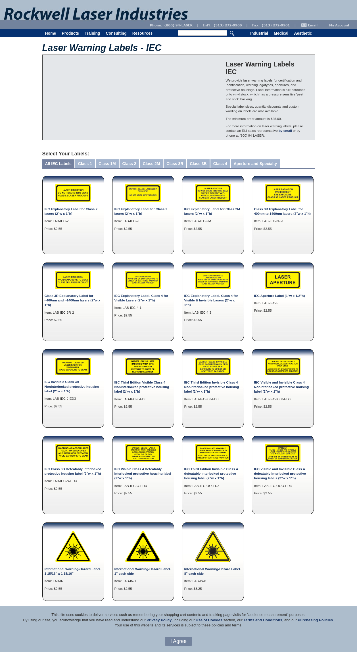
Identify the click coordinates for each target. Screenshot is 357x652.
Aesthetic (303, 33)
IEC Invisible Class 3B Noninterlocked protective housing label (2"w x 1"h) (72, 386)
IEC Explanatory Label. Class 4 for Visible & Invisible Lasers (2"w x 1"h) (211, 300)
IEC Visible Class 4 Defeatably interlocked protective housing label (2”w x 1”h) (142, 473)
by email (285, 130)
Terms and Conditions (262, 620)
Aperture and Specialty (255, 163)
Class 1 (85, 163)
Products (70, 33)
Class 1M (107, 163)
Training (92, 33)
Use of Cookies (209, 620)
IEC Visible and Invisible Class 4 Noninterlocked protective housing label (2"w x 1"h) (281, 386)
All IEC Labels (58, 163)
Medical (281, 33)
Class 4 (220, 163)
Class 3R (174, 163)
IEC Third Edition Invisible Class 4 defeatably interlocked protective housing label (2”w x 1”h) (211, 473)
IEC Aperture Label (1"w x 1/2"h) (279, 295)
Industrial (259, 33)
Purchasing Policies (315, 620)
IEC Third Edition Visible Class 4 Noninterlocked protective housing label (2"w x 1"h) (141, 386)
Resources (142, 33)
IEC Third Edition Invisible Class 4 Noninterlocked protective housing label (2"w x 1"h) (211, 386)
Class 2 (129, 163)
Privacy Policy (159, 620)
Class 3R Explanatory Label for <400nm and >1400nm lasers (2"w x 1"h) (73, 300)
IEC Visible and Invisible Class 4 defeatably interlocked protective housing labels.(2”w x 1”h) (280, 473)
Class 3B (198, 163)
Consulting (116, 33)
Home (50, 33)
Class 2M (151, 163)
